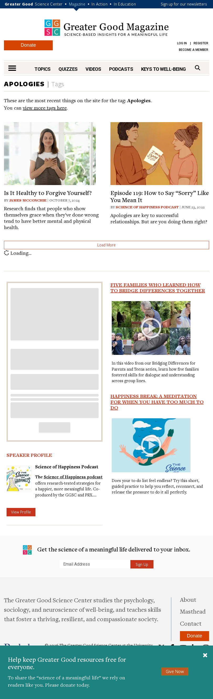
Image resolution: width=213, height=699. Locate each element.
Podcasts (121, 69)
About (188, 599)
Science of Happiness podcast (73, 477)
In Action (100, 4)
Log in (182, 43)
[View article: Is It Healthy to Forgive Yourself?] (50, 153)
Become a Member (193, 50)
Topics (42, 69)
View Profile (21, 511)
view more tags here (45, 107)
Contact (190, 623)
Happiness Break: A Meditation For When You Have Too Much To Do (157, 402)
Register (201, 43)
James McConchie (27, 200)
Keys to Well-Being (163, 69)
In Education (125, 4)
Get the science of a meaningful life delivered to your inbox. (106, 550)
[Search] (197, 67)
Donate (28, 45)
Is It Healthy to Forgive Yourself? (48, 193)
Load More (106, 244)
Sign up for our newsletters (184, 4)
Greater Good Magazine (106, 27)
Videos (93, 69)
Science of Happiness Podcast (147, 207)
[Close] (205, 655)
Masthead (193, 611)
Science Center (49, 4)
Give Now (175, 671)
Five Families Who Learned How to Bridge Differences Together (157, 287)
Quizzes (67, 69)
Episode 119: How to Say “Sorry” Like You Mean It (159, 196)
